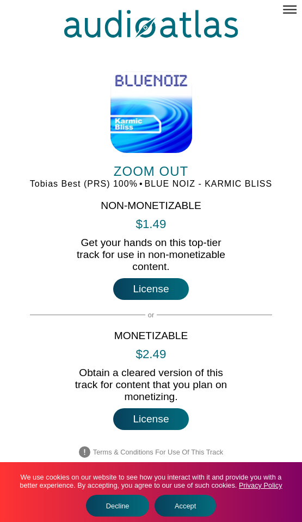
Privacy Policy (260, 485)
